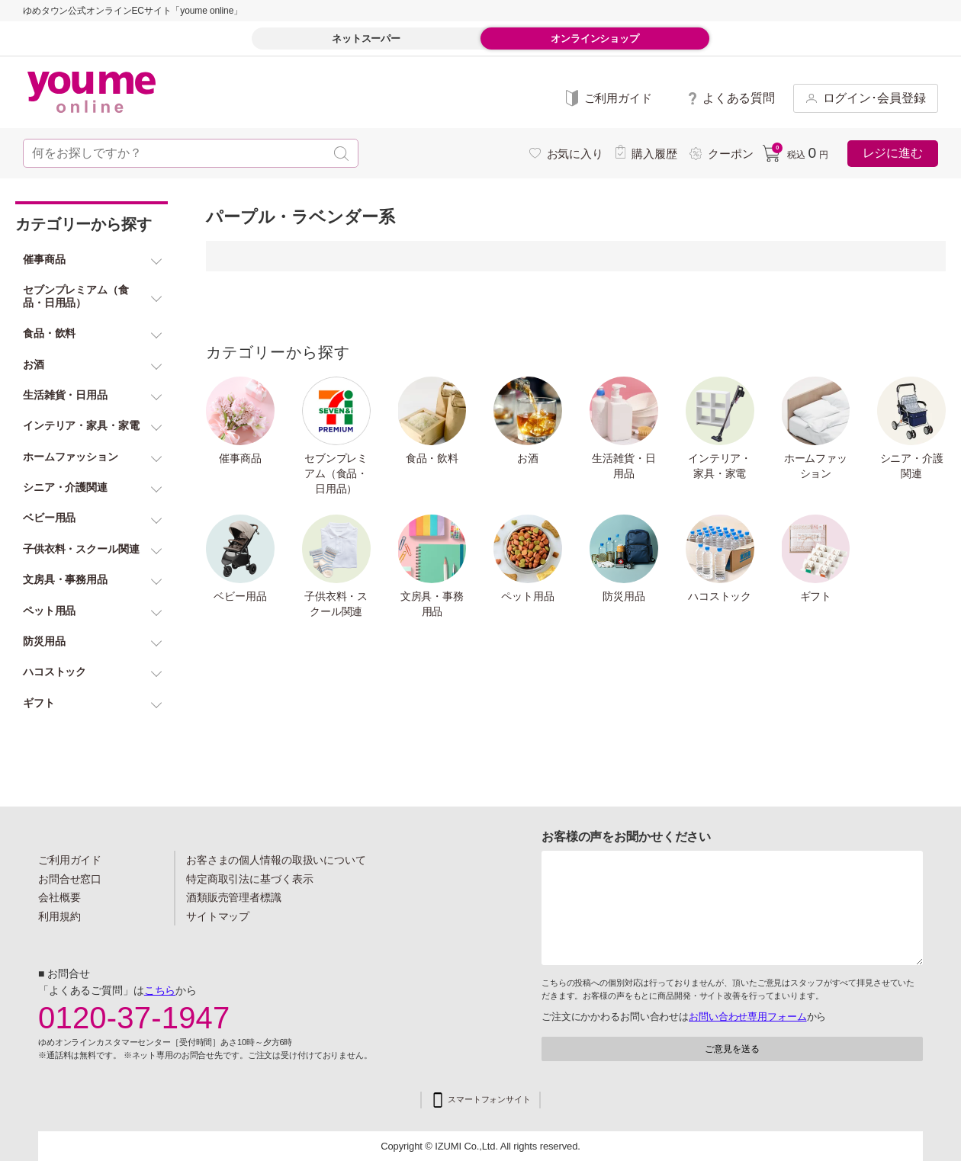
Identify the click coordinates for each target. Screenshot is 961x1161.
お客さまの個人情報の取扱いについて (276, 860)
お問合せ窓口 (69, 879)
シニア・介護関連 (911, 465)
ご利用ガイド (69, 860)
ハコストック (719, 596)
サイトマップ (217, 916)
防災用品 (624, 596)
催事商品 (240, 458)
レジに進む (893, 152)
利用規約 (59, 916)
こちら (160, 990)
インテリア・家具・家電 (719, 465)
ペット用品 (527, 596)
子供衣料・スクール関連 (336, 603)
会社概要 (59, 897)
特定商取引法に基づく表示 (249, 879)
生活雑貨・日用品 (623, 465)
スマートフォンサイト (489, 1099)
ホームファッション (815, 465)
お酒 (527, 458)
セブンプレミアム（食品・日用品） (336, 473)
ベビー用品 (240, 596)
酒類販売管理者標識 (233, 897)
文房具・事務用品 (432, 603)
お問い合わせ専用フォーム (747, 1016)
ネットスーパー (366, 38)
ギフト (816, 596)
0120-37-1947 (134, 1017)
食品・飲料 (432, 458)
